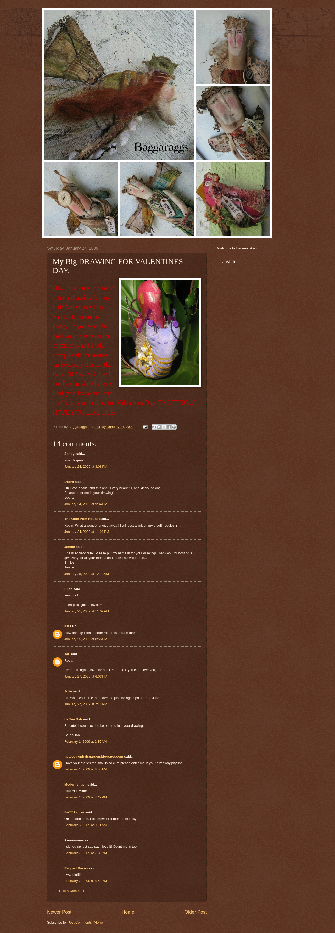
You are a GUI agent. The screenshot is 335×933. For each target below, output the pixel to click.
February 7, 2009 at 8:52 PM (85, 881)
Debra (69, 482)
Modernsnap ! (75, 784)
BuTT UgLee (74, 812)
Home (128, 912)
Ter (66, 654)
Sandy (69, 454)
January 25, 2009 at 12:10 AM (86, 574)
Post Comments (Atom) (85, 922)
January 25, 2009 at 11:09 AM (86, 611)
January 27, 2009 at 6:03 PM (85, 676)
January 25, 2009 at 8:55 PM (85, 639)
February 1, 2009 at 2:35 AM (85, 742)
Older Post (196, 912)
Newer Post (59, 912)
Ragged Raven (76, 868)
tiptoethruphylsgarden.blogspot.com (93, 756)
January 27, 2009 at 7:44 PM (85, 704)
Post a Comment (71, 891)
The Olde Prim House (81, 519)
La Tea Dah (73, 719)
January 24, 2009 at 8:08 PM (85, 466)
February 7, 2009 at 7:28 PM (85, 853)
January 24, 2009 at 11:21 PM (86, 532)
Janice (69, 547)
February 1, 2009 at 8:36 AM (85, 769)
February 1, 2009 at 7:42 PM (85, 797)
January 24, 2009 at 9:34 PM (85, 504)
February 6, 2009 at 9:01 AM (85, 825)
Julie (68, 691)
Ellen (68, 589)
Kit (66, 626)
